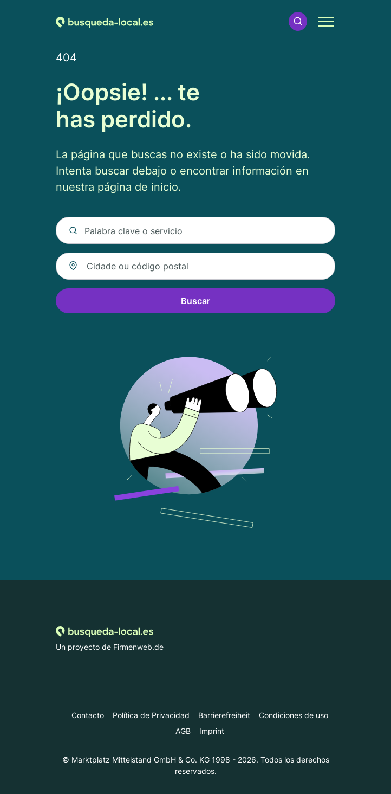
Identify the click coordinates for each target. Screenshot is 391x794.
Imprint (211, 730)
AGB (183, 730)
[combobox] (195, 266)
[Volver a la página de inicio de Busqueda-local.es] (104, 21)
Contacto (87, 715)
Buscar (195, 300)
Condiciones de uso (293, 715)
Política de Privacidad (151, 715)
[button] (298, 21)
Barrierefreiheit (224, 715)
